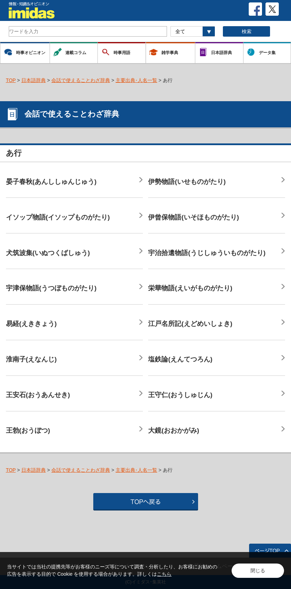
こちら (164, 574)
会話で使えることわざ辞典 (80, 80)
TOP (11, 80)
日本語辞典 (33, 80)
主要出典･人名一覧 (136, 80)
